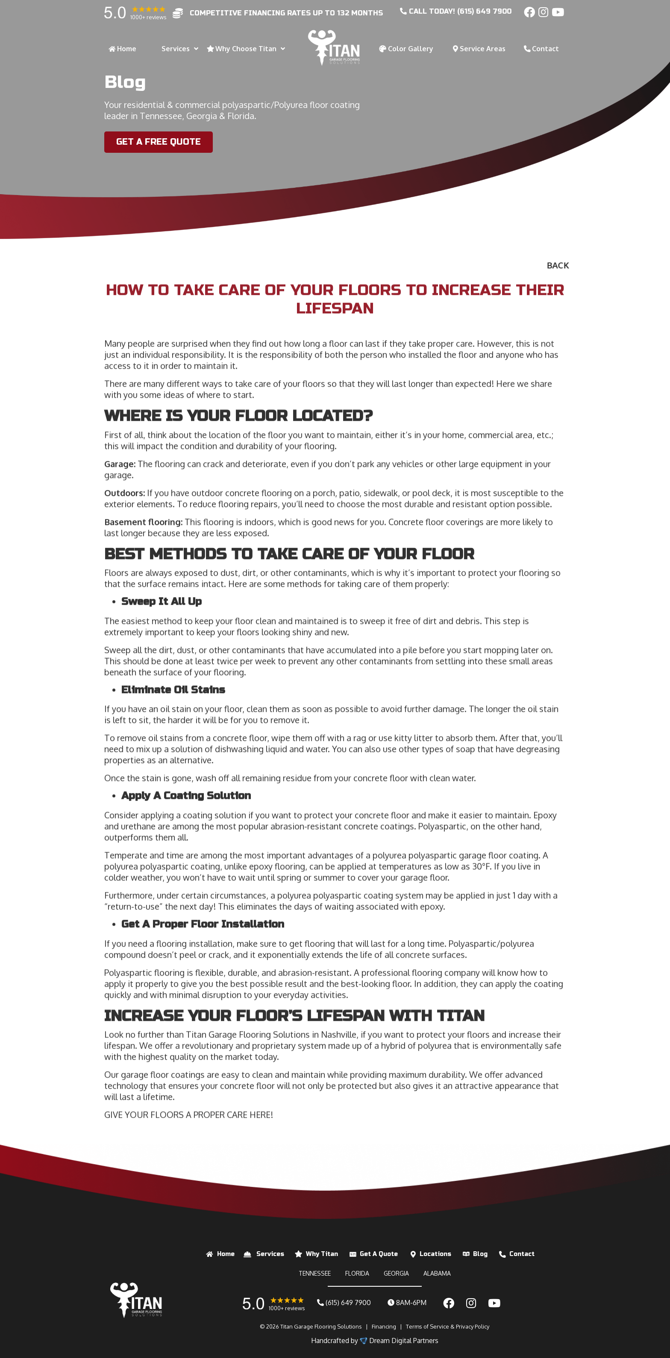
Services (270, 1254)
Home (226, 1254)
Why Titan (322, 1254)
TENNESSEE (315, 1273)
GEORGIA (396, 1273)
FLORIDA (357, 1273)
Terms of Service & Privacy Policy (447, 1326)
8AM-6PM (407, 1302)
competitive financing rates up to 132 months (286, 13)
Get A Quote (379, 1254)
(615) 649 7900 (344, 1302)
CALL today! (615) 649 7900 (455, 11)
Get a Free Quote (157, 142)
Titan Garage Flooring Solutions (321, 1326)
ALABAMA (437, 1273)
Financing (384, 1326)
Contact (522, 1254)
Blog (480, 1254)
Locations (435, 1254)
